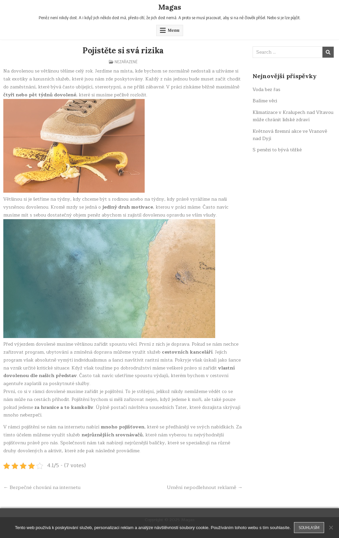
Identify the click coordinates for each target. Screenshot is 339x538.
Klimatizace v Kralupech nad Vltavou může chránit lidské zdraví (293, 116)
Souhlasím (309, 527)
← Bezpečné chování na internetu (41, 487)
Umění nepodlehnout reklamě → (205, 487)
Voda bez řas (266, 89)
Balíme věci (265, 101)
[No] (330, 527)
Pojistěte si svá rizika (123, 50)
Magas (169, 7)
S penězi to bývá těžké (277, 150)
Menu (173, 30)
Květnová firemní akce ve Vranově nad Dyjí (290, 134)
